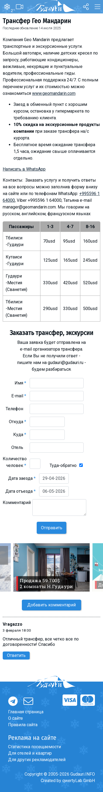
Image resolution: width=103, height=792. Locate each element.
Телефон (16, 408)
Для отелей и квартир (30, 753)
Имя (20, 383)
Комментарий (17, 506)
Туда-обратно (63, 465)
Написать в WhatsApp (24, 169)
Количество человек (15, 462)
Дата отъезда (20, 491)
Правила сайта (22, 724)
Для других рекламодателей (37, 759)
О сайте (15, 718)
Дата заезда (22, 478)
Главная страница (25, 711)
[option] (51, 567)
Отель (18, 447)
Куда (19, 434)
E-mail (18, 395)
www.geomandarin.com (53, 93)
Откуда (17, 421)
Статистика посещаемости (34, 746)
